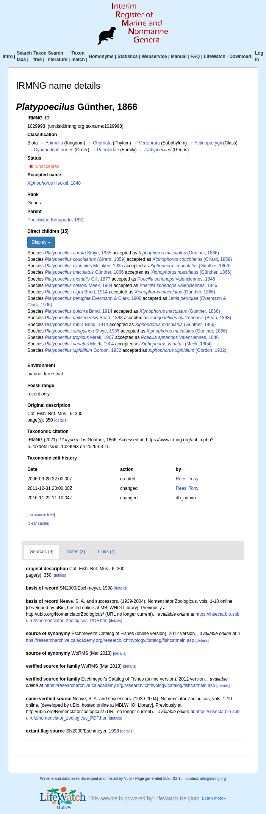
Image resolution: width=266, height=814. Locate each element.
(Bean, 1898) (190, 317)
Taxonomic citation (47, 431)
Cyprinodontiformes (53, 149)
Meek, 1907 (79, 337)
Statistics (127, 56)
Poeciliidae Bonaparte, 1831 (55, 220)
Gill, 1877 (77, 279)
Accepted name (44, 174)
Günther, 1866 (84, 272)
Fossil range (40, 385)
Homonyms (101, 56)
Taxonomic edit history (52, 458)
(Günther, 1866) (178, 253)
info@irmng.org (213, 778)
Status (34, 158)
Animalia (54, 143)
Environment (41, 365)
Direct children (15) (48, 231)
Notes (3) (75, 551)
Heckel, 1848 (54, 183)
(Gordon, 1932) (187, 350)
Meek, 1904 (78, 285)
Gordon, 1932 (83, 350)
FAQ (195, 56)
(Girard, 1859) (85, 259)
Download (240, 56)
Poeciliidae (108, 149)
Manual (178, 56)
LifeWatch (214, 56)
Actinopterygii (208, 143)
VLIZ (128, 778)
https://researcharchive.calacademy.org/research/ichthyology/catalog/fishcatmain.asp (129, 685)
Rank (32, 194)
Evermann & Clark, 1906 (93, 298)
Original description (48, 405)
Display (41, 242)
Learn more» (214, 798)
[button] (30, 166)
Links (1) (107, 551)
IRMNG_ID (38, 118)
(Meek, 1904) (176, 344)
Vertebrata (149, 143)
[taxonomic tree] (41, 515)
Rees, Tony (187, 478)
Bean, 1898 (83, 317)
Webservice (154, 56)
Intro (8, 56)
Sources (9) (41, 551)
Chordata (102, 143)
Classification (42, 134)
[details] (60, 420)
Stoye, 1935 (78, 253)
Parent (34, 211)
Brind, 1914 (76, 292)
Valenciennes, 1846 (176, 279)
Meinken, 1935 (84, 265)
